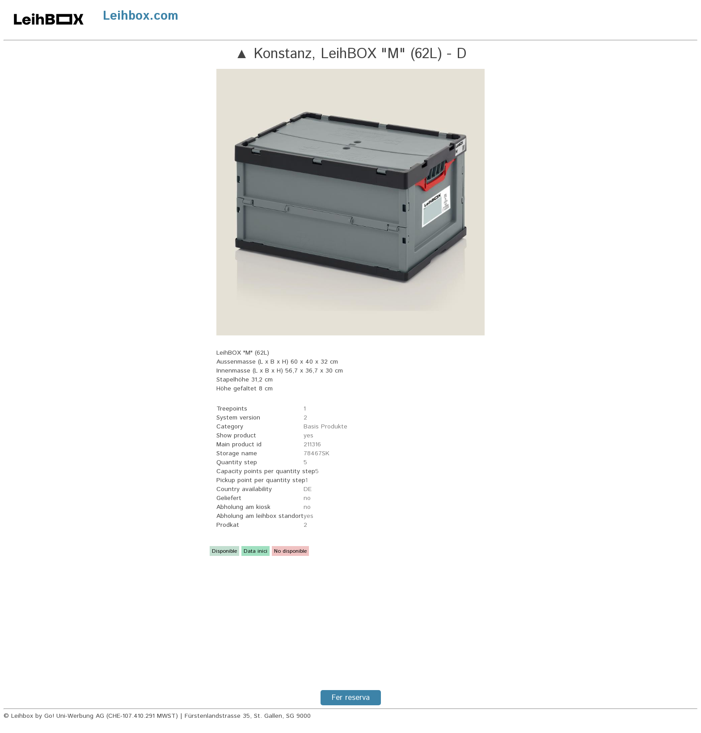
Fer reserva (351, 697)
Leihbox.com (140, 16)
